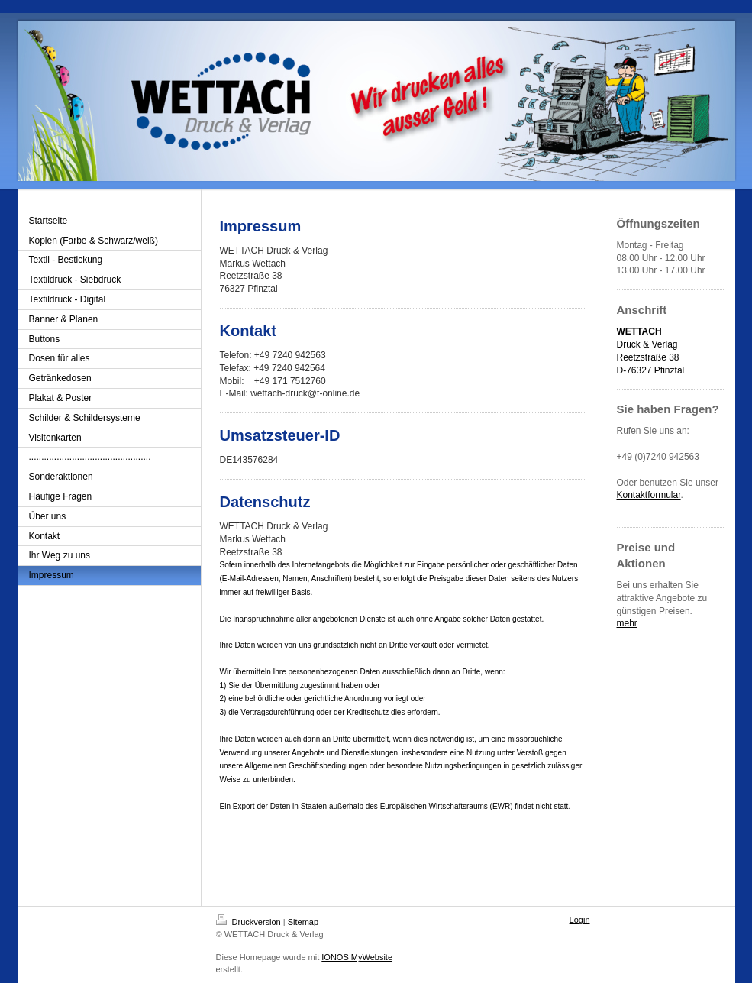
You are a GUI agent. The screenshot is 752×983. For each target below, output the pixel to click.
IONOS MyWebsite (356, 957)
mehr (627, 623)
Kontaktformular (649, 495)
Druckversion (249, 921)
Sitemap (303, 921)
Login (580, 919)
